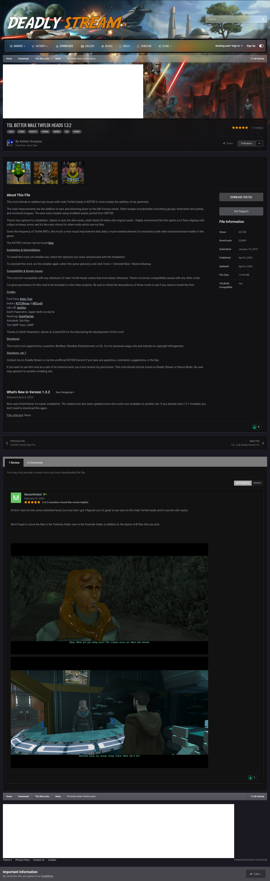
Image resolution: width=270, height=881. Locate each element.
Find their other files (26, 145)
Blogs (107, 46)
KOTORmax (22, 303)
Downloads (64, 46)
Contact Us (39, 860)
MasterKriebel (33, 494)
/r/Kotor (144, 46)
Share (228, 143)
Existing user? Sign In (229, 46)
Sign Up (251, 45)
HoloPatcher (26, 316)
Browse (17, 46)
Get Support (241, 211)
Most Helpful (243, 483)
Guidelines (47, 876)
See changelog (65, 392)
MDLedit (38, 303)
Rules (124, 46)
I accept (256, 873)
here (50, 242)
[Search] (224, 19)
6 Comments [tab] (35, 462)
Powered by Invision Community (250, 859)
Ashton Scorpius (31, 141)
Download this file (241, 197)
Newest (257, 483)
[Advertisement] (73, 91)
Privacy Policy (22, 860)
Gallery (87, 46)
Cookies (52, 860)
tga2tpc (21, 307)
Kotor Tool (26, 299)
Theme (7, 860)
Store (165, 46)
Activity (40, 46)
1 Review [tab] (14, 462)
